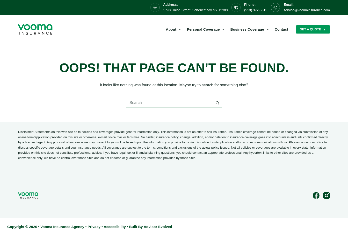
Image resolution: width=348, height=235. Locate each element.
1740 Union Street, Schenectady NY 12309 (195, 10)
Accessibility (115, 227)
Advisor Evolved (158, 227)
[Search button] (217, 103)
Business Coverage (250, 29)
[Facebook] (316, 195)
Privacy (93, 227)
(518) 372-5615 (255, 10)
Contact (281, 29)
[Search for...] (169, 103)
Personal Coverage (206, 29)
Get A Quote (313, 29)
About (174, 29)
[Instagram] (326, 195)
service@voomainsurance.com (306, 10)
